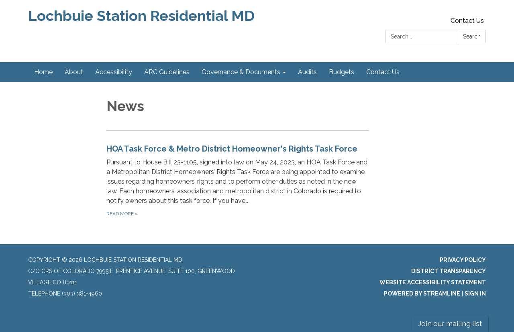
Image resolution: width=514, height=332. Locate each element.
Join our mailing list (450, 323)
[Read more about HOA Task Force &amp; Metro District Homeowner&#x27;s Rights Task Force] (237, 180)
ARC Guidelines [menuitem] (167, 72)
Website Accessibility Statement (432, 282)
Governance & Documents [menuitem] (241, 72)
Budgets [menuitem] (341, 72)
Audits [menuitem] (307, 72)
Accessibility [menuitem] (113, 72)
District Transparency (448, 271)
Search (472, 36)
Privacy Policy (463, 260)
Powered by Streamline (422, 293)
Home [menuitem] (43, 72)
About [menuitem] (74, 72)
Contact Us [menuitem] (383, 72)
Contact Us (467, 20)
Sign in (475, 293)
